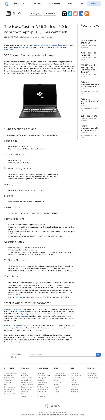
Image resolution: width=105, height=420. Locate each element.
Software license (26, 394)
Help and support (9, 387)
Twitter (56, 385)
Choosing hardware (43, 375)
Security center (9, 389)
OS (52, 406)
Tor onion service (40, 414)
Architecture (8, 391)
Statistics (50, 14)
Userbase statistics (60, 375)
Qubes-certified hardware (13, 309)
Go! (98, 355)
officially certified (21, 47)
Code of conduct (9, 394)
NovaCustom (9, 50)
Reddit (56, 389)
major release (19, 311)
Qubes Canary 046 (90, 118)
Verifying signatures (27, 385)
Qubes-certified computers (13, 325)
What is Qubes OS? (10, 373)
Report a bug (75, 373)
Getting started (9, 378)
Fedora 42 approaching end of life (90, 105)
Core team (74, 382)
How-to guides (42, 382)
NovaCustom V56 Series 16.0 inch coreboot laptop (49, 45)
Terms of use (74, 414)
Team (81, 3)
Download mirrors (26, 396)
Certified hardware (27, 378)
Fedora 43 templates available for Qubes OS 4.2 (90, 88)
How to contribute (92, 378)
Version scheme (26, 389)
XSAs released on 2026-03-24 (90, 44)
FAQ (5, 385)
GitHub (56, 380)
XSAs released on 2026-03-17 (90, 56)
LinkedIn (56, 391)
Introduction (19, 3)
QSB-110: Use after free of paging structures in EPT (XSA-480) (90, 71)
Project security (42, 391)
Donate (94, 3)
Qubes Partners (92, 375)
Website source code (27, 414)
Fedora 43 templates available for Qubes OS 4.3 (90, 131)
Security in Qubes (43, 389)
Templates (40, 385)
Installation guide (26, 382)
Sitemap (81, 414)
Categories (36, 14)
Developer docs (42, 394)
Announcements (46, 37)
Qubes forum (58, 382)
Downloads (36, 3)
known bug (19, 297)
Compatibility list (26, 380)
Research (57, 378)
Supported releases (27, 387)
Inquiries (73, 380)
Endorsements (9, 375)
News (70, 3)
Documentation (54, 3)
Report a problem (62, 414)
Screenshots (8, 382)
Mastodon (57, 387)
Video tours (8, 380)
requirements (25, 316)
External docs (41, 396)
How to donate (91, 373)
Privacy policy (51, 414)
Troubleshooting (42, 387)
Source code (25, 391)
